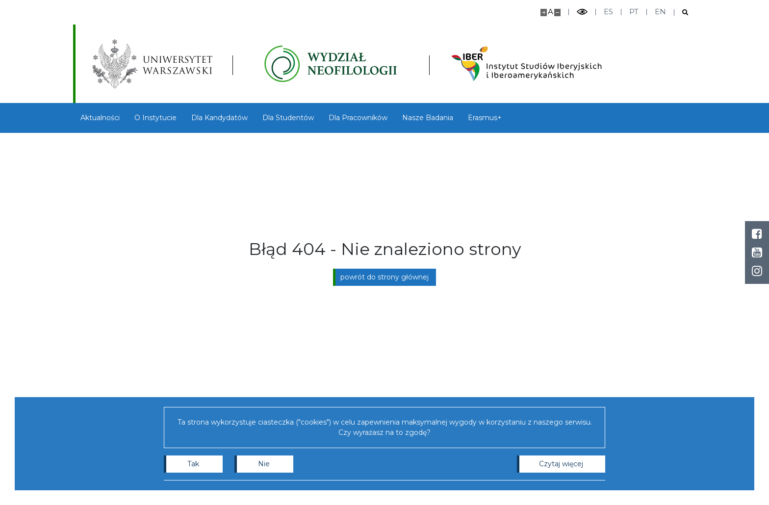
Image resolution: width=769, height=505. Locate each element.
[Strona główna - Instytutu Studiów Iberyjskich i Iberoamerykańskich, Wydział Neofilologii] (330, 63)
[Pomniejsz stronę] (557, 12)
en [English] (660, 11)
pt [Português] (634, 11)
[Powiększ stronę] (543, 12)
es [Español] (608, 11)
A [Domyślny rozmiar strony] (550, 11)
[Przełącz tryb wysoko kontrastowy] (582, 12)
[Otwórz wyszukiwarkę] (681, 12)
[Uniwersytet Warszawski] (152, 63)
